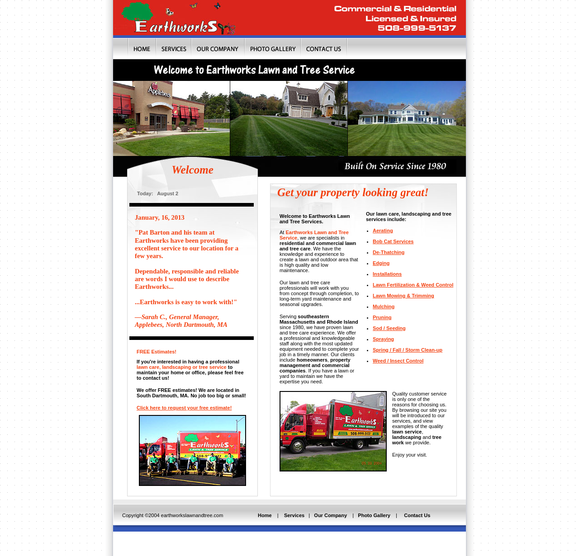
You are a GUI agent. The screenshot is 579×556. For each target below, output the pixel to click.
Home (265, 515)
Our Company (330, 515)
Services (294, 515)
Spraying (383, 339)
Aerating (383, 230)
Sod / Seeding (389, 328)
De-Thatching (388, 252)
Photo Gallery (373, 515)
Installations (387, 274)
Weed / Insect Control (398, 360)
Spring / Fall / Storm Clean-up (407, 350)
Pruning (382, 317)
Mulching (383, 306)
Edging (381, 263)
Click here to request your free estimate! (184, 407)
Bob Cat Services (393, 241)
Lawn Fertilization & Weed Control (413, 284)
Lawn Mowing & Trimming (403, 295)
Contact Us (418, 515)
